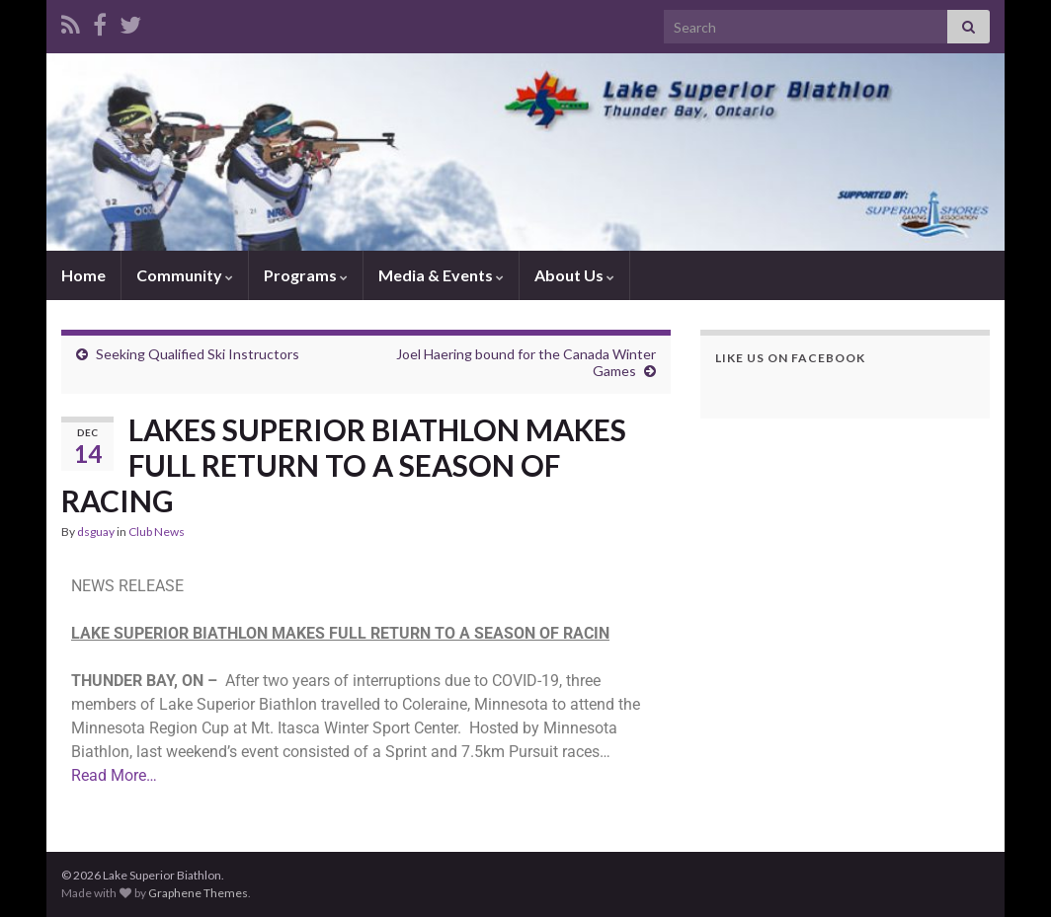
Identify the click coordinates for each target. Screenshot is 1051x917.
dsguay (96, 531)
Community (184, 275)
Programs (306, 275)
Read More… (114, 775)
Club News (156, 531)
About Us (574, 275)
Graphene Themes (198, 892)
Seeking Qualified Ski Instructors (197, 353)
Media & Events (441, 275)
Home (83, 275)
